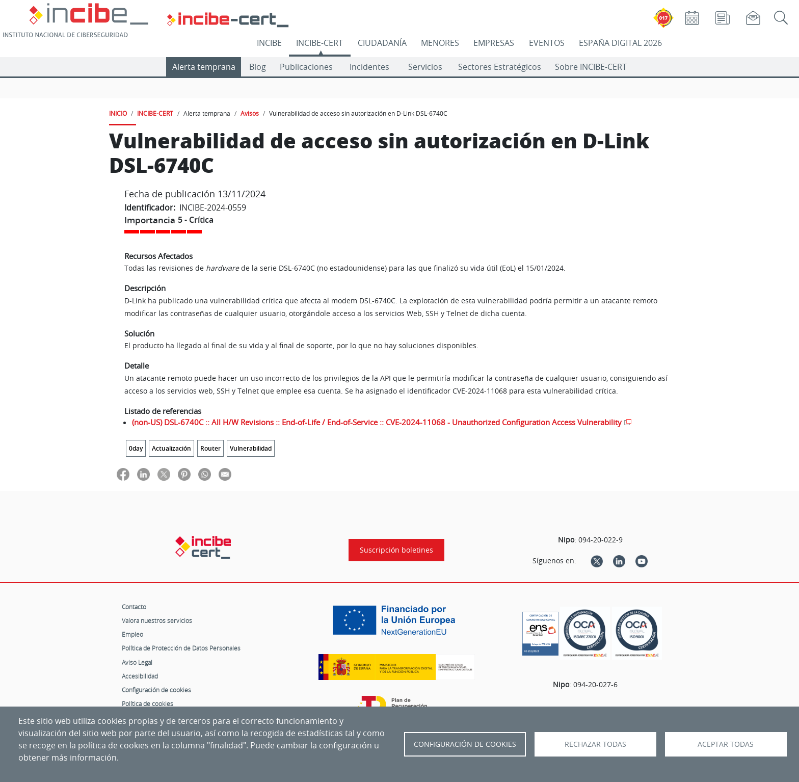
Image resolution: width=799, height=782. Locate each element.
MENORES (440, 42)
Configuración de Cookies (465, 744)
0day (136, 448)
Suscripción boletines (396, 550)
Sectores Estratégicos (499, 66)
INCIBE (269, 42)
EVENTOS (547, 42)
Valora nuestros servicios (157, 620)
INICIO (118, 113)
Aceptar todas (726, 744)
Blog (257, 66)
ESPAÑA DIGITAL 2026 (620, 42)
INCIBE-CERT (319, 42)
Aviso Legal (137, 662)
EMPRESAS (493, 42)
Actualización (171, 448)
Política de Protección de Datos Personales (181, 648)
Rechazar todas (595, 744)
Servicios (425, 66)
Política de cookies (147, 703)
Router (210, 448)
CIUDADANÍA (382, 42)
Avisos (250, 113)
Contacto (134, 607)
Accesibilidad (140, 676)
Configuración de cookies (156, 690)
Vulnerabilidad (251, 448)
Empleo (132, 634)
